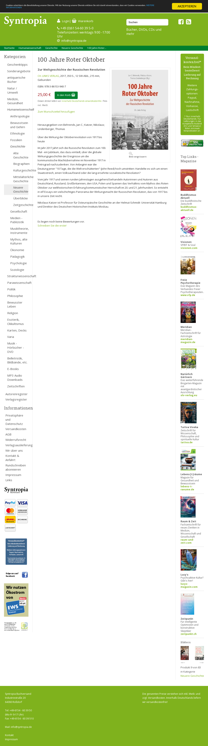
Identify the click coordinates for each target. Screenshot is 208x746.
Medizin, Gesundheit (15, 101)
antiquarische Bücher (16, 79)
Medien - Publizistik (17, 220)
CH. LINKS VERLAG (48, 76)
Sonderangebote (17, 71)
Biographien (20, 164)
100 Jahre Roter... (96, 48)
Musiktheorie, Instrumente (19, 231)
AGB (8, 434)
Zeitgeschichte (20, 205)
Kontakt (9, 735)
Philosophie (15, 296)
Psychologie (18, 263)
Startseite (9, 48)
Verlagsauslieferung (16, 445)
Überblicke (20, 198)
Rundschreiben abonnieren (15, 467)
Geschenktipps (17, 64)
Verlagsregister (16, 399)
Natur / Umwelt (12, 90)
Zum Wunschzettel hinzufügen (56, 111)
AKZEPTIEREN (187, 6)
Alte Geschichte (20, 155)
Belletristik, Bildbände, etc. (17, 360)
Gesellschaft (18, 211)
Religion (12, 313)
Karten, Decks (17, 330)
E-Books (13, 369)
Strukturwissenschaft (17, 276)
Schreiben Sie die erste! (52, 225)
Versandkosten (15, 429)
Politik (11, 289)
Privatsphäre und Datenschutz (14, 419)
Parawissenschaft (17, 283)
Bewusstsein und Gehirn (19, 125)
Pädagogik (17, 256)
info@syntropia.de (73, 41)
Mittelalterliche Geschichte (20, 179)
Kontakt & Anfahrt (12, 458)
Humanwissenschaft (30, 48)
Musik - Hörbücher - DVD (15, 347)
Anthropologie (19, 116)
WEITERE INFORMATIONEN (86, 10)
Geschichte (51, 48)
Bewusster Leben (14, 304)
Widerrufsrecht (15, 440)
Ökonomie (17, 250)
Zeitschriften (16, 386)
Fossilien (16, 140)
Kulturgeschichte (20, 170)
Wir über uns (14, 450)
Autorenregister (16, 394)
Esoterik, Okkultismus (15, 322)
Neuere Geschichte (72, 48)
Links (8, 480)
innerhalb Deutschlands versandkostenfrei (81, 101)
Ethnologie (17, 133)
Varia (10, 337)
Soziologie (17, 270)
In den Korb (66, 95)
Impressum (13, 475)
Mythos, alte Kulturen (18, 241)
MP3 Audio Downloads (15, 377)
